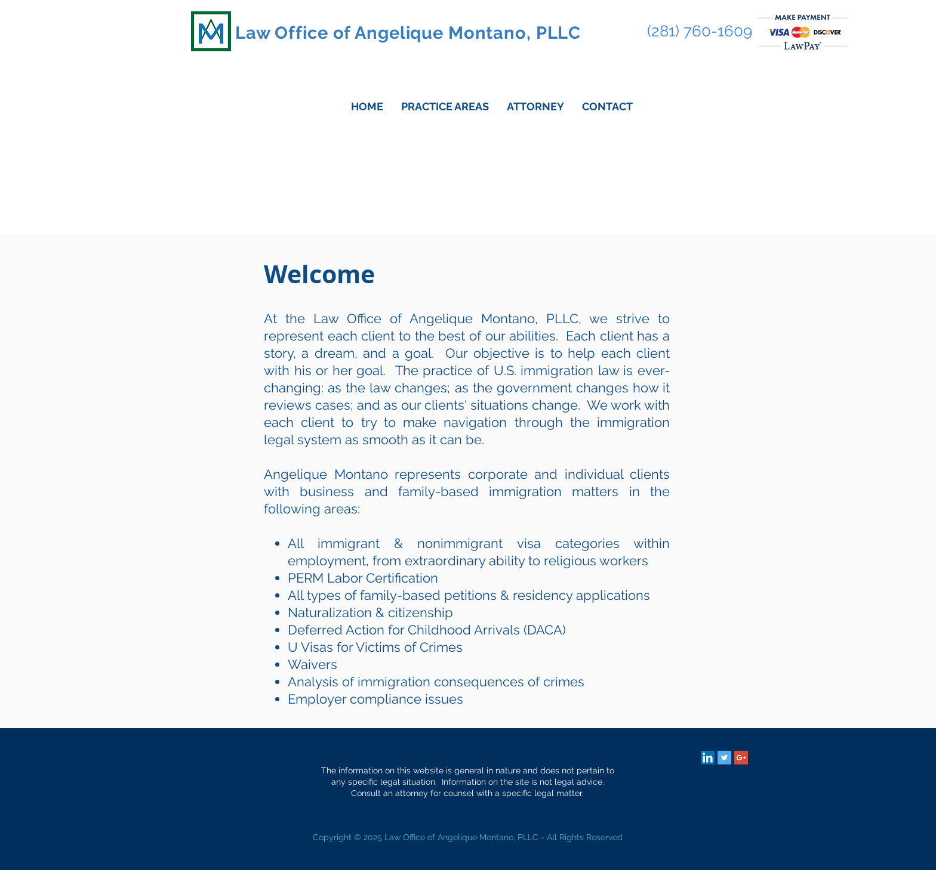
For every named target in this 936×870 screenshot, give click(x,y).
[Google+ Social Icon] (741, 757)
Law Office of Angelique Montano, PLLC (408, 33)
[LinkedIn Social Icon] (708, 757)
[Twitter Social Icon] (724, 757)
